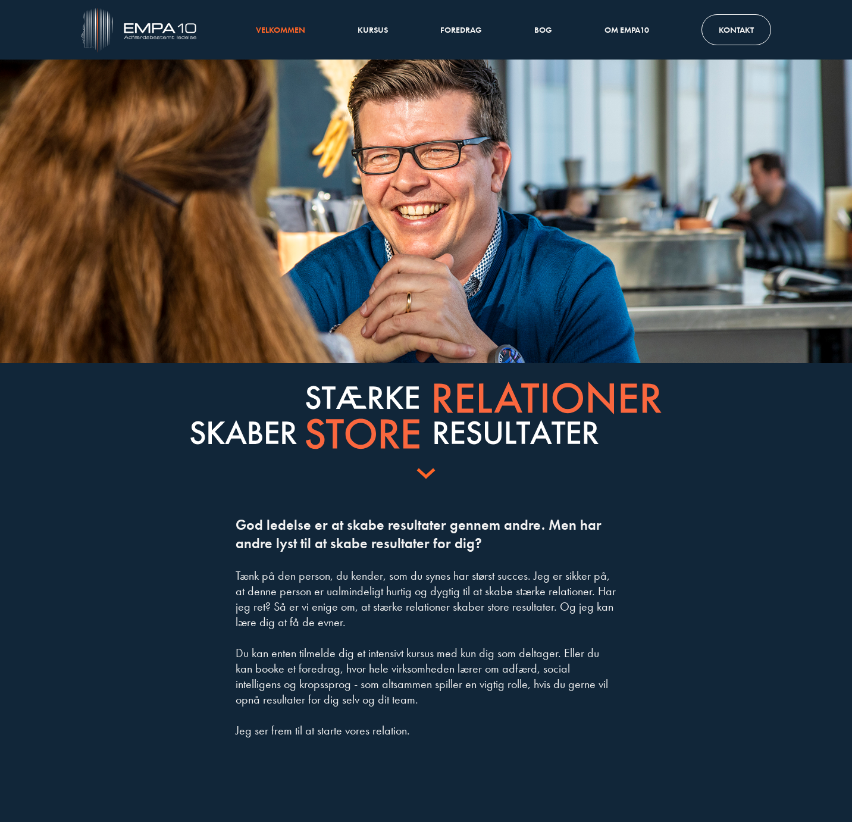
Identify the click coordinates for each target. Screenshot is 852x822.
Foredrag (461, 29)
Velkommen (280, 29)
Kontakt (736, 29)
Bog (543, 29)
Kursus (373, 29)
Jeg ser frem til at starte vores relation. (323, 730)
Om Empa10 (626, 29)
